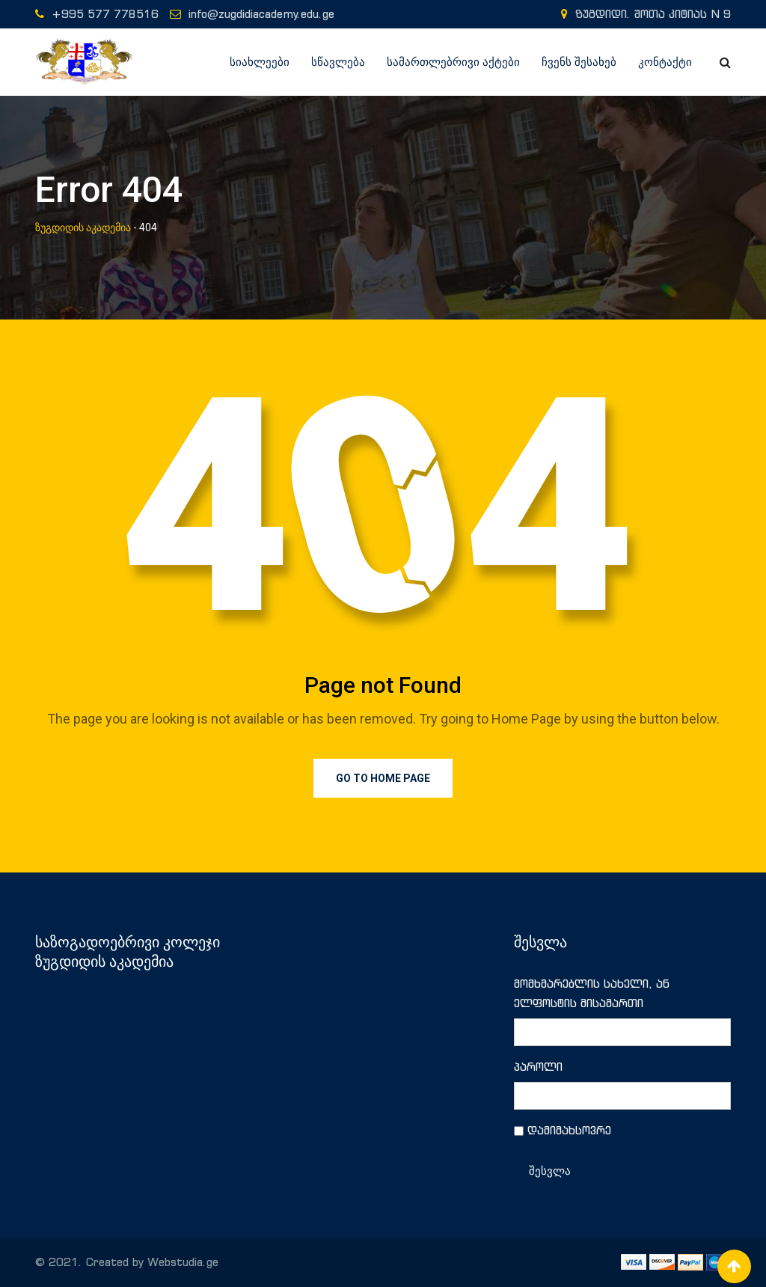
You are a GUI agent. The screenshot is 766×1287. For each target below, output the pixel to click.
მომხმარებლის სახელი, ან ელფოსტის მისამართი (592, 993)
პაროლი (538, 1067)
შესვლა (550, 1171)
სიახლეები (259, 62)
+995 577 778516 (105, 14)
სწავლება (338, 62)
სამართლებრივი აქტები (453, 62)
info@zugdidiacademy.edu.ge (261, 14)
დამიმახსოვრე (569, 1130)
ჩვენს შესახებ (579, 62)
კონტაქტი (665, 62)
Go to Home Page (383, 778)
